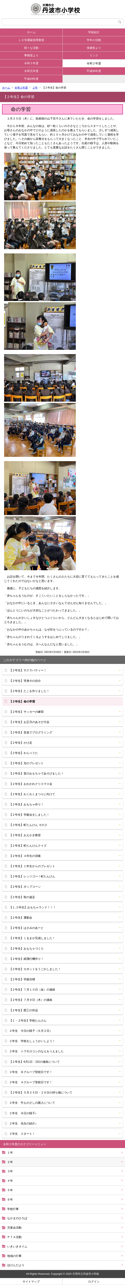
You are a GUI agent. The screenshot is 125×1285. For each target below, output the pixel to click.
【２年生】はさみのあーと (26, 927)
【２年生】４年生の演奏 (25, 855)
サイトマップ (31, 1281)
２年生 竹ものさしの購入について (32, 1102)
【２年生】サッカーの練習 (26, 711)
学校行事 (13, 1209)
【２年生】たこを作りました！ (29, 691)
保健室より (94, 47)
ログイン (94, 1281)
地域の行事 (14, 1256)
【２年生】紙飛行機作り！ (26, 958)
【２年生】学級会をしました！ (29, 814)
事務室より (31, 55)
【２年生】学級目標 (22, 979)
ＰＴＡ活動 (14, 1237)
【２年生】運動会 (20, 917)
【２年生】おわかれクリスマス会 (30, 784)
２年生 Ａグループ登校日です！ (30, 1082)
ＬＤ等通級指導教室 (31, 40)
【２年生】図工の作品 (23, 1010)
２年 (35, 87)
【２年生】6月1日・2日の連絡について (34, 1061)
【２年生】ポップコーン (25, 886)
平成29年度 (31, 78)
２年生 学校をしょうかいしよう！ (32, 1041)
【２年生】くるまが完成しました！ (32, 938)
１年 (10, 1152)
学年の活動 (94, 40)
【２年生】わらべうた (23, 753)
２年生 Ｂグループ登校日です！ (30, 1072)
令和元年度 (31, 71)
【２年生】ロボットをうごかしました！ (35, 969)
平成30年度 (93, 71)
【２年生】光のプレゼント (26, 763)
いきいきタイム (17, 1246)
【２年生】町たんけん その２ (28, 825)
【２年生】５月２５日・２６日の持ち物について (40, 1092)
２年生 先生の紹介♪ (22, 1123)
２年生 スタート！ (22, 1133)
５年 (10, 1190)
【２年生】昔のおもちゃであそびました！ (36, 773)
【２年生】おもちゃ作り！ (26, 804)
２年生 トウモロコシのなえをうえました (36, 1051)
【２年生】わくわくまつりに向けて (32, 794)
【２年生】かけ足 (20, 742)
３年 (10, 1171)
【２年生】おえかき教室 (25, 835)
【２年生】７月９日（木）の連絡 (30, 999)
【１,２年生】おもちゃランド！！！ (32, 907)
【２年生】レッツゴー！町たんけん (32, 876)
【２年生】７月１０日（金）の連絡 (32, 989)
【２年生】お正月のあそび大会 (29, 722)
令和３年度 (31, 63)
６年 (10, 1199)
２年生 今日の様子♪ (22, 1113)
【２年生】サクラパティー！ (28, 670)
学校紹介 (94, 32)
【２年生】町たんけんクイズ (28, 845)
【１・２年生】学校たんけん (28, 1020)
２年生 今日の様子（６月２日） (30, 1030)
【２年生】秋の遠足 (22, 897)
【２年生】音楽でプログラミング (30, 732)
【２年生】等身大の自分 (25, 680)
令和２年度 (94, 63)
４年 (10, 1180)
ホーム (31, 32)
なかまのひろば (17, 1218)
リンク (94, 55)
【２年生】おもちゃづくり (26, 948)
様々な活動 (31, 47)
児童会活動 (14, 1227)
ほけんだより (15, 1265)
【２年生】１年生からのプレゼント (32, 866)
